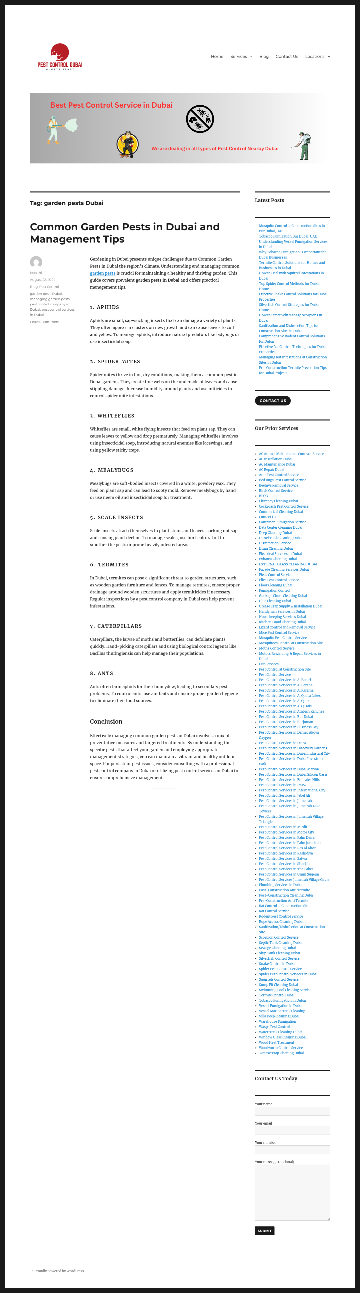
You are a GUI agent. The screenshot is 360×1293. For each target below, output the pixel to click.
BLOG (263, 496)
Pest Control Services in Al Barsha (285, 685)
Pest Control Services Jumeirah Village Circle (294, 880)
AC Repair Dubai (271, 470)
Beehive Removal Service (278, 485)
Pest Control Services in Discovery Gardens (293, 748)
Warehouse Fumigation (277, 1021)
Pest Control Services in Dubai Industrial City (294, 753)
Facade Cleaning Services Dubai (284, 569)
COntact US (273, 400)
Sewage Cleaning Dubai (277, 948)
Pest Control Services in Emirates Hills (289, 780)
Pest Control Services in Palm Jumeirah (290, 843)
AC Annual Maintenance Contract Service (291, 454)
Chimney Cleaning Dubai (278, 501)
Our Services (269, 664)
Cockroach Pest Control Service (283, 506)
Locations (314, 56)
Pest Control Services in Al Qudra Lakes (290, 696)
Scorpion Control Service (278, 937)
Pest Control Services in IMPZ (282, 785)
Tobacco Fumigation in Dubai (282, 1000)
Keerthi (36, 273)
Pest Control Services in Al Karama (286, 690)
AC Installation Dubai (275, 459)
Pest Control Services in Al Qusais (285, 706)
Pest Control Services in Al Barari (285, 680)
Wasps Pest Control (274, 1027)
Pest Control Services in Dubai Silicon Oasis (293, 774)
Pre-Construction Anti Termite (283, 901)
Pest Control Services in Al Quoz (284, 701)
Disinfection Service (275, 543)
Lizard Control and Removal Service (287, 627)
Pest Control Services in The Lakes (286, 869)
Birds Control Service (275, 491)
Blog (264, 56)
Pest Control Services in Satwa (283, 858)
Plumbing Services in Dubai (280, 885)
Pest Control (49, 287)
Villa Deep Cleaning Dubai (279, 1016)
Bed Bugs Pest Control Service (282, 480)
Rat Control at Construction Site (284, 906)
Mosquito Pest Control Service (283, 638)
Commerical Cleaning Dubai (281, 512)
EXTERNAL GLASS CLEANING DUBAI (288, 564)
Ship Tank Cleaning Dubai (279, 953)
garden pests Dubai (46, 294)
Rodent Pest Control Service (281, 916)
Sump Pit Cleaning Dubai (278, 985)
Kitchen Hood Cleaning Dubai (282, 622)
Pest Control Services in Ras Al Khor (287, 848)
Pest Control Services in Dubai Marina (289, 769)
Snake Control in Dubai (277, 964)
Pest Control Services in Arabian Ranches (291, 711)
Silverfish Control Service (279, 958)
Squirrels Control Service (278, 979)
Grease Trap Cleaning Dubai (281, 1053)
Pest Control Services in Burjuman (286, 722)
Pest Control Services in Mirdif (283, 827)
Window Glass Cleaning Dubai (282, 1037)
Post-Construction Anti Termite (284, 890)
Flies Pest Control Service (279, 580)
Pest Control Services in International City (292, 790)
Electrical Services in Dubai (280, 554)
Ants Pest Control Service (279, 475)
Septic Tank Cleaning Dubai (280, 943)
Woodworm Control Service (281, 1048)
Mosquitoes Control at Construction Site (291, 643)
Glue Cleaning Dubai (275, 601)
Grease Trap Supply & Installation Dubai (290, 606)
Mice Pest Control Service (279, 632)
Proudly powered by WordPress (59, 1271)
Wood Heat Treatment (276, 1042)
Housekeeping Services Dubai (282, 617)
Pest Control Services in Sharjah (284, 864)
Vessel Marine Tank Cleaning (282, 1011)
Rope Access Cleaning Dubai (281, 922)
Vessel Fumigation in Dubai (280, 1006)
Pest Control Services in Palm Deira (286, 837)
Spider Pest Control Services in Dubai (288, 974)
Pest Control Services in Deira (282, 743)
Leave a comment (45, 322)
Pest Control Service (275, 675)
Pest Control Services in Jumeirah (285, 801)
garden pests (103, 273)
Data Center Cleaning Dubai (280, 527)
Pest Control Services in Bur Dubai (286, 717)
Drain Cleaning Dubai (276, 548)
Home (217, 56)
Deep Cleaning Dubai (275, 533)
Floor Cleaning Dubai (275, 585)
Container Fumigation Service (282, 522)
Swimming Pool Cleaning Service (285, 990)
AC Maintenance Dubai (277, 464)
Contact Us (287, 56)
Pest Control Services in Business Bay (288, 727)
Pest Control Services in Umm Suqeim (289, 874)
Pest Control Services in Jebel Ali (284, 795)
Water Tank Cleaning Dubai (280, 1032)
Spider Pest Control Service (280, 969)
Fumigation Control (274, 590)
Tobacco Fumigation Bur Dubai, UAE (288, 236)
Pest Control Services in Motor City (286, 832)
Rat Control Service (274, 911)
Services (238, 56)
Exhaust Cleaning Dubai (278, 559)
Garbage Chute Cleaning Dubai (283, 596)
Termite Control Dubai (276, 995)
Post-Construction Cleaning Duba (286, 895)
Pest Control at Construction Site (285, 669)
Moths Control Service (276, 648)
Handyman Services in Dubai (282, 611)
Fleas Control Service (275, 575)
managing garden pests (50, 299)
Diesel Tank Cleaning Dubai (280, 538)
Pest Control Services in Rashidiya (286, 853)
